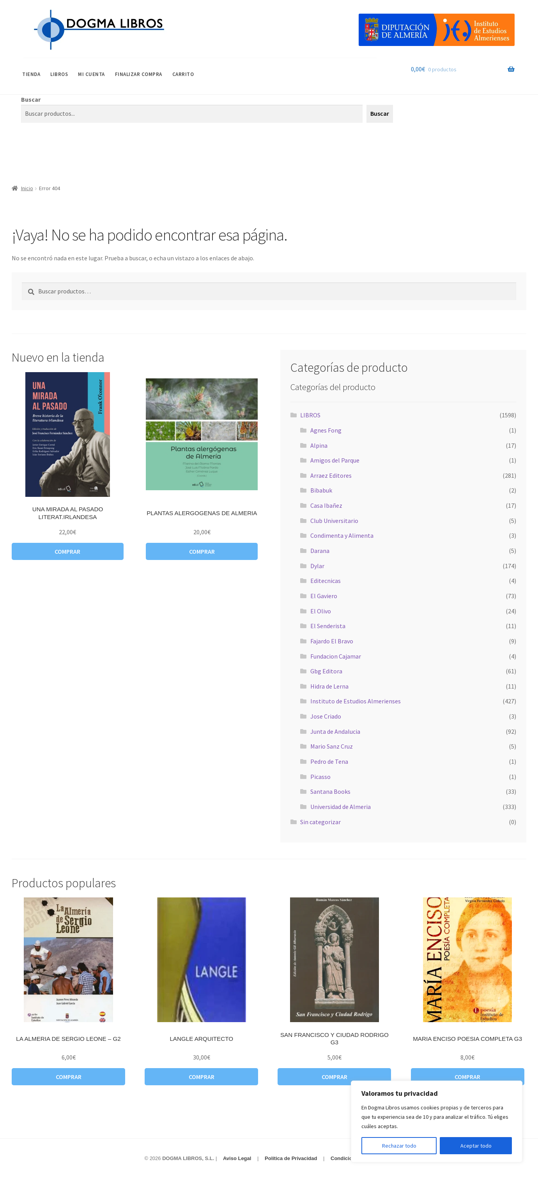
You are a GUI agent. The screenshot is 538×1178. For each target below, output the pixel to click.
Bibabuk (321, 490)
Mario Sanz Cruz (331, 746)
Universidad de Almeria (340, 807)
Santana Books (330, 791)
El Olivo (320, 611)
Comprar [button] (67, 551)
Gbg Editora (326, 671)
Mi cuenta (91, 74)
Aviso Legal (237, 1158)
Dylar (317, 566)
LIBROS (59, 74)
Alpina (318, 445)
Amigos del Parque (334, 460)
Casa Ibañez (326, 505)
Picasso (320, 777)
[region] (436, 1121)
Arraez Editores (331, 475)
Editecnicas (325, 581)
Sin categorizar (320, 822)
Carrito (183, 74)
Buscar (31, 99)
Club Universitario (334, 521)
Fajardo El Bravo (331, 641)
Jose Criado (325, 716)
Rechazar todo (399, 1145)
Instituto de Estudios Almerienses (355, 701)
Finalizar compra (138, 74)
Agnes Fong (326, 430)
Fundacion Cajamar (335, 656)
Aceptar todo (476, 1145)
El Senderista (327, 626)
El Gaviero (323, 596)
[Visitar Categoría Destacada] (437, 30)
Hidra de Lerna (329, 686)
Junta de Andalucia (335, 731)
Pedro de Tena (329, 761)
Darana (319, 551)
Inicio (27, 188)
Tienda (31, 74)
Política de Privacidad (291, 1158)
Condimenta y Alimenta (341, 535)
